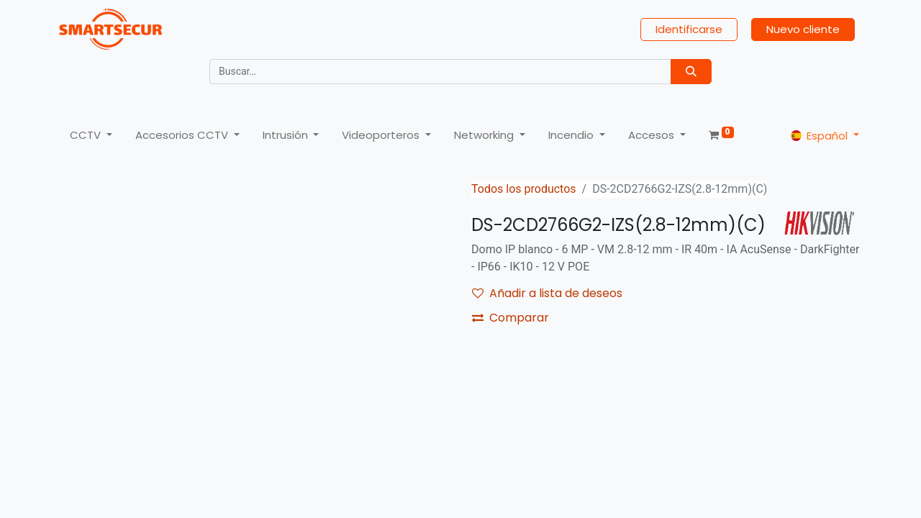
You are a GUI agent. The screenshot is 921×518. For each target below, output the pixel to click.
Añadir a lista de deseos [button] (547, 293)
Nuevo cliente (803, 29)
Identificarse (688, 29)
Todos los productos (523, 189)
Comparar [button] (510, 317)
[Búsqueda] (691, 71)
